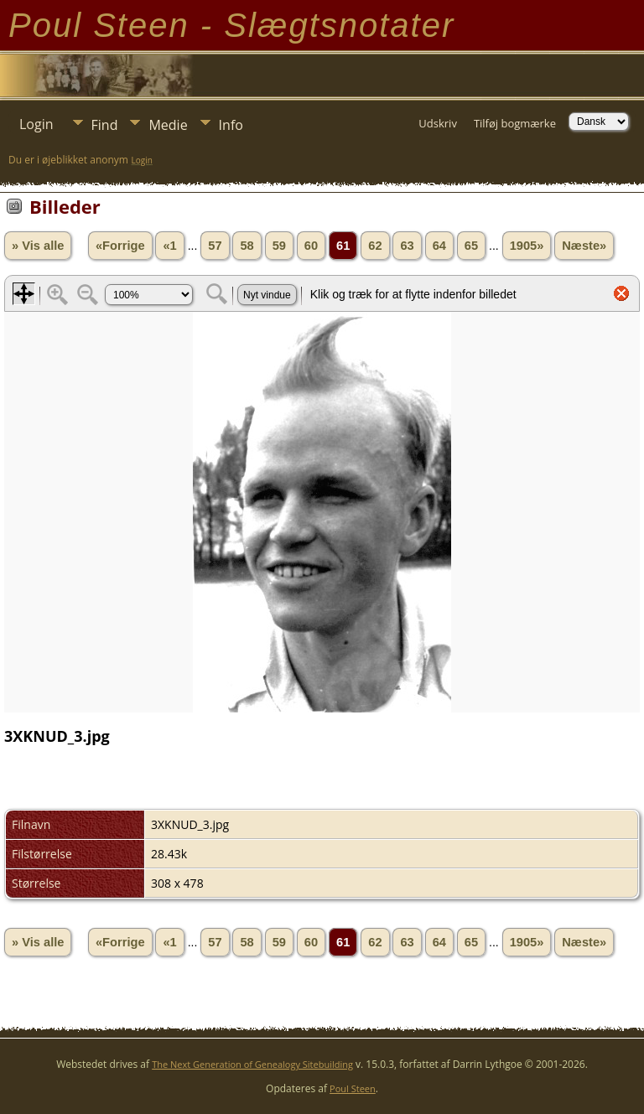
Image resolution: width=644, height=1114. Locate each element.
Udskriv (437, 123)
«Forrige (120, 245)
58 (246, 245)
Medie (167, 125)
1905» (527, 245)
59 (279, 245)
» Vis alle (38, 245)
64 (439, 245)
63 (406, 245)
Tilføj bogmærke (515, 123)
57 (214, 245)
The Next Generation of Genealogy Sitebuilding (252, 1064)
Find (104, 125)
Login (36, 124)
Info (231, 125)
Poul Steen (353, 1088)
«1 (169, 245)
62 (375, 245)
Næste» (584, 245)
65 (471, 245)
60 (311, 245)
